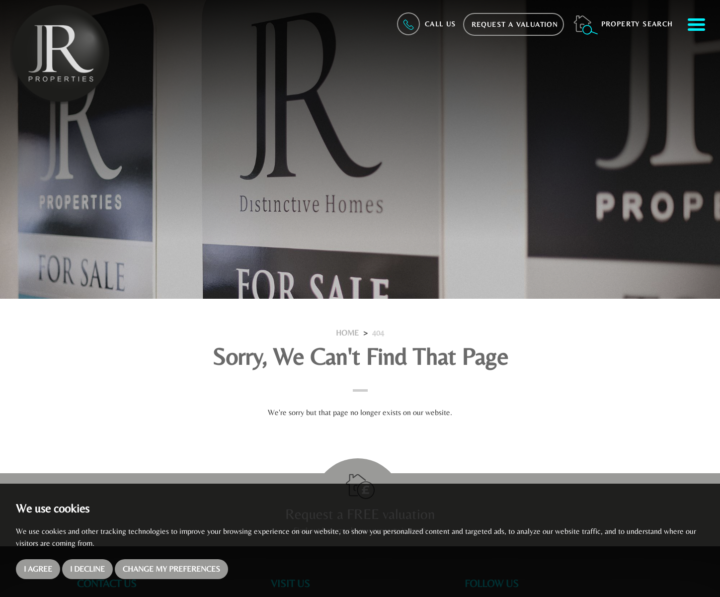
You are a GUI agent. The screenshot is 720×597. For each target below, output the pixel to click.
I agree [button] (38, 569)
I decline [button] (87, 569)
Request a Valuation (515, 24)
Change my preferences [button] (171, 569)
